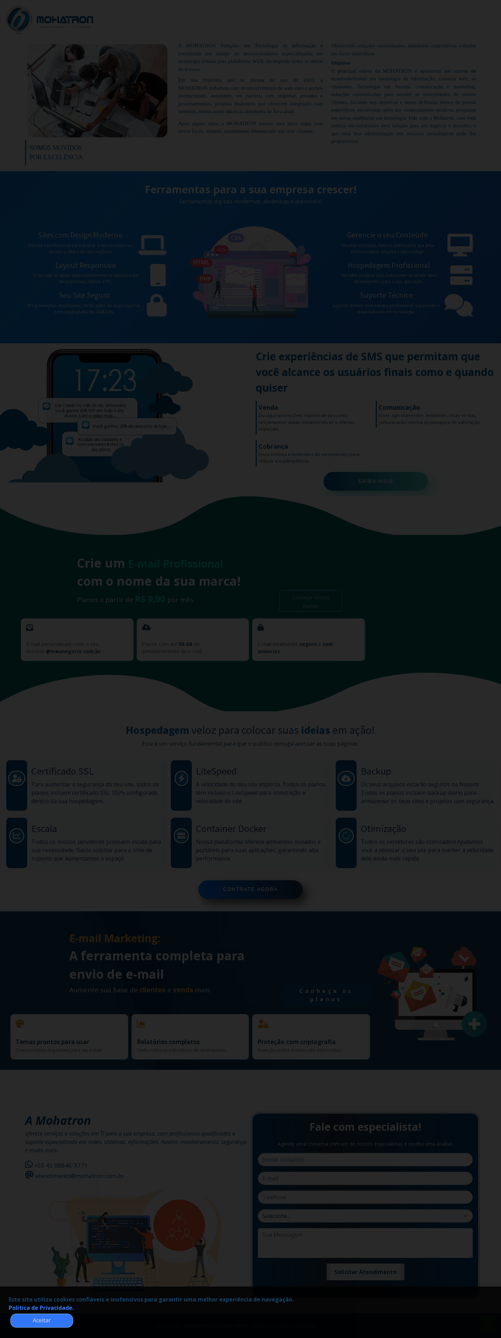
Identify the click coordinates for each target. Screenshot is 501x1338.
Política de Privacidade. (41, 1308)
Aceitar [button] (42, 1320)
